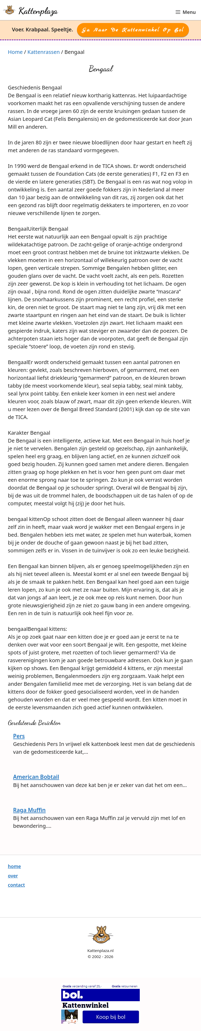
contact (16, 885)
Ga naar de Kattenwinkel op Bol (133, 29)
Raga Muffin (29, 810)
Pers (19, 736)
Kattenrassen (43, 51)
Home (15, 51)
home (14, 866)
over (13, 876)
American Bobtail (36, 776)
